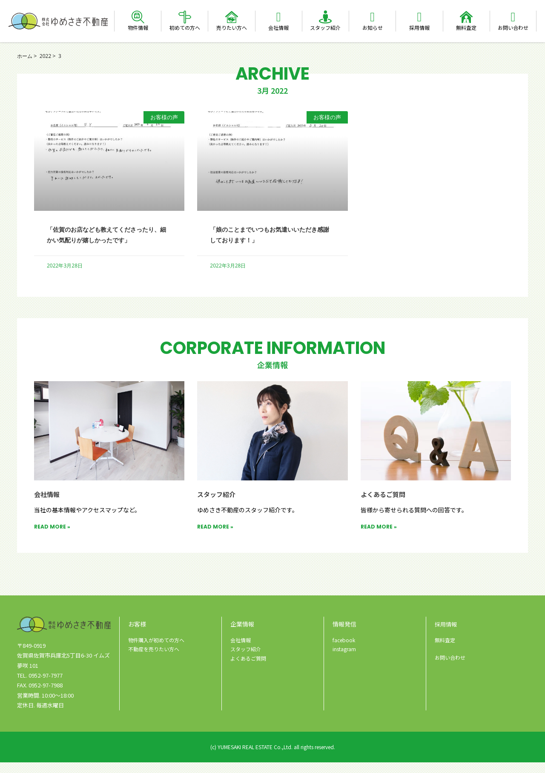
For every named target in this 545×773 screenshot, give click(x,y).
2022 (47, 56)
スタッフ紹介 (325, 27)
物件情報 (138, 27)
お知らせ (372, 27)
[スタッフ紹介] (325, 17)
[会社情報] (278, 17)
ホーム (25, 56)
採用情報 (419, 27)
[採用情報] (419, 17)
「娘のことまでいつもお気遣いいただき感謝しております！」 (271, 234)
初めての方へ (184, 27)
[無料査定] (466, 17)
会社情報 (278, 27)
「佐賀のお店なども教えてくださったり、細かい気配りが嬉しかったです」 (108, 239)
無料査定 (466, 27)
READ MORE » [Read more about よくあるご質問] (379, 537)
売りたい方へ (231, 27)
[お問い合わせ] (513, 17)
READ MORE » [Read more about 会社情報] (52, 537)
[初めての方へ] (184, 17)
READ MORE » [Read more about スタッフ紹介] (215, 537)
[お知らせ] (372, 17)
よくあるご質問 (386, 504)
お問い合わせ (513, 27)
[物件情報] (138, 17)
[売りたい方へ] (231, 17)
